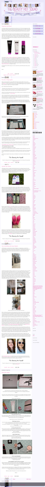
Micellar (34, 230)
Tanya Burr (34, 301)
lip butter (34, 214)
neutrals (34, 248)
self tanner (34, 281)
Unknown (35, 123)
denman (34, 168)
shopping (34, 290)
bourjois (34, 152)
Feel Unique (10, 233)
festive (34, 185)
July (35, 58)
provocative (34, 266)
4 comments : (12, 367)
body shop (34, 151)
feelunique (34, 184)
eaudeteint (34, 172)
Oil (33, 252)
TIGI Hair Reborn (10, 324)
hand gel (34, 198)
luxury (33, 221)
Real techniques (35, 267)
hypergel (34, 205)
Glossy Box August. (6, 372)
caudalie (34, 156)
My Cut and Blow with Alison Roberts (10, 246)
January (35, 65)
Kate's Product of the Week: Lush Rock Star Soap (39, 92)
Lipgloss (34, 215)
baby (33, 141)
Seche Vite (34, 280)
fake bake (34, 182)
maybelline (34, 229)
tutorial (34, 317)
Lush (33, 220)
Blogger (24, 484)
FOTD (33, 187)
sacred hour (34, 276)
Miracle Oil (34, 233)
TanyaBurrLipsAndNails (36, 302)
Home (14, 479)
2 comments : (12, 162)
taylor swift (34, 303)
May (35, 60)
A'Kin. (10, 206)
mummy (34, 237)
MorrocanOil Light (16, 324)
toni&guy (34, 308)
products (34, 265)
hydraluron (34, 204)
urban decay (34, 318)
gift (33, 189)
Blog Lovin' (17, 239)
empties (34, 173)
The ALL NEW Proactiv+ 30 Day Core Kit (7, 144)
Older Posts (28, 479)
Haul (33, 199)
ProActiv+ (4, 83)
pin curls (34, 260)
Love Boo (34, 219)
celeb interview (35, 157)
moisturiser (34, 235)
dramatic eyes (35, 170)
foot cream (34, 186)
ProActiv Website (12, 93)
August (34, 137)
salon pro (34, 278)
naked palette (34, 247)
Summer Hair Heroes (6, 166)
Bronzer (34, 153)
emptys (34, 174)
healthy (34, 201)
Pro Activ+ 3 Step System (7, 80)
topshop (34, 309)
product (34, 264)
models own (34, 234)
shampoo (7, 57)
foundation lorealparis (36, 188)
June (35, 59)
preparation (34, 263)
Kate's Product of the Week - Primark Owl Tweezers (39, 85)
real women (34, 268)
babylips (34, 142)
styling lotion (16, 57)
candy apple (34, 155)
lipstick (34, 217)
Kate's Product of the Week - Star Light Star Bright (39, 105)
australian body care (35, 138)
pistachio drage (35, 261)
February (35, 64)
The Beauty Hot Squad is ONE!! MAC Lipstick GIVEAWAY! (40, 72)
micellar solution (35, 231)
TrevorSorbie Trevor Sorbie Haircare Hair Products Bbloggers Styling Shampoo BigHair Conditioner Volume (38, 316)
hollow (34, 202)
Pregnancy (34, 262)
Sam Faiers (34, 279)
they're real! (34, 307)
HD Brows (34, 200)
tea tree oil (34, 304)
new (33, 249)
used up (34, 319)
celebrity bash (34, 158)
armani (34, 136)
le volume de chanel (35, 213)
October (35, 54)
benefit (34, 150)
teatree (34, 305)
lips (33, 216)
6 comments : (12, 73)
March (35, 63)
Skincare (34, 293)
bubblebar (34, 154)
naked (33, 245)
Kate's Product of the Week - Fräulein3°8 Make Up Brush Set (39, 79)
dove (33, 169)
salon (33, 277)
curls (33, 166)
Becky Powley (36, 114)
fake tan (34, 183)
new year (34, 250)
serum (33, 282)
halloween (34, 197)
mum (33, 236)
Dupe (33, 171)
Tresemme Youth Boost (7, 26)
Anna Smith (35, 113)
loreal (33, 218)
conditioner (10, 57)
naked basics (34, 246)
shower (34, 291)
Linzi (34, 119)
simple (33, 292)
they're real (34, 306)
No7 (33, 251)
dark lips (34, 167)
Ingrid (34, 118)
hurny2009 (35, 128)
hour (33, 203)
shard (33, 284)
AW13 (33, 140)
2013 (34, 67)
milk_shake (34, 232)
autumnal (34, 139)
